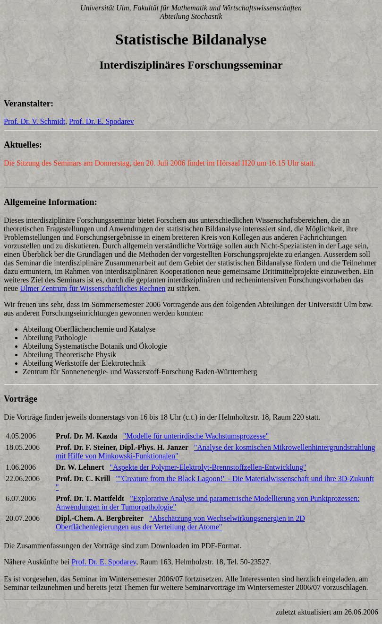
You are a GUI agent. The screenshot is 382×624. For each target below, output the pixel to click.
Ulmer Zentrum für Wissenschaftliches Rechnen (92, 288)
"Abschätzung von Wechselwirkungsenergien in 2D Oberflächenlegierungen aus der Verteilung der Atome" (180, 522)
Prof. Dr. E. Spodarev (101, 121)
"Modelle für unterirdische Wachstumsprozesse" (196, 436)
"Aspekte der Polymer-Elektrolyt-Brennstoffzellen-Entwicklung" (208, 467)
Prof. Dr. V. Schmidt (34, 121)
